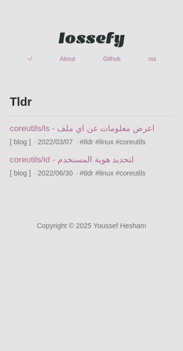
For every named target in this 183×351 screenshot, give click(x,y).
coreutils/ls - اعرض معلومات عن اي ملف (82, 128)
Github (111, 59)
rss (152, 59)
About (67, 59)
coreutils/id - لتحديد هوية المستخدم (72, 159)
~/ (29, 59)
